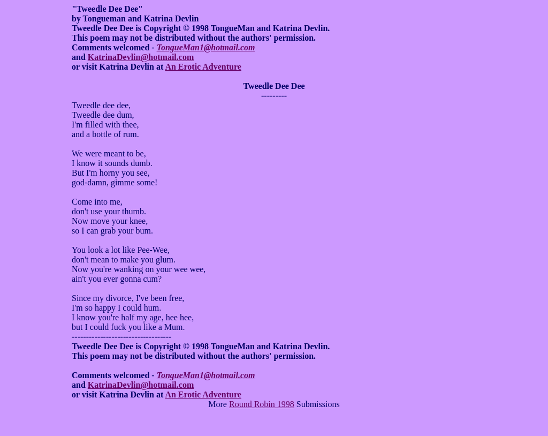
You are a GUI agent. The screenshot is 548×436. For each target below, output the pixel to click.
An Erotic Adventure (203, 66)
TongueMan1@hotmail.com (206, 47)
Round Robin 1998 (261, 404)
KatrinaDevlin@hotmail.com (141, 57)
